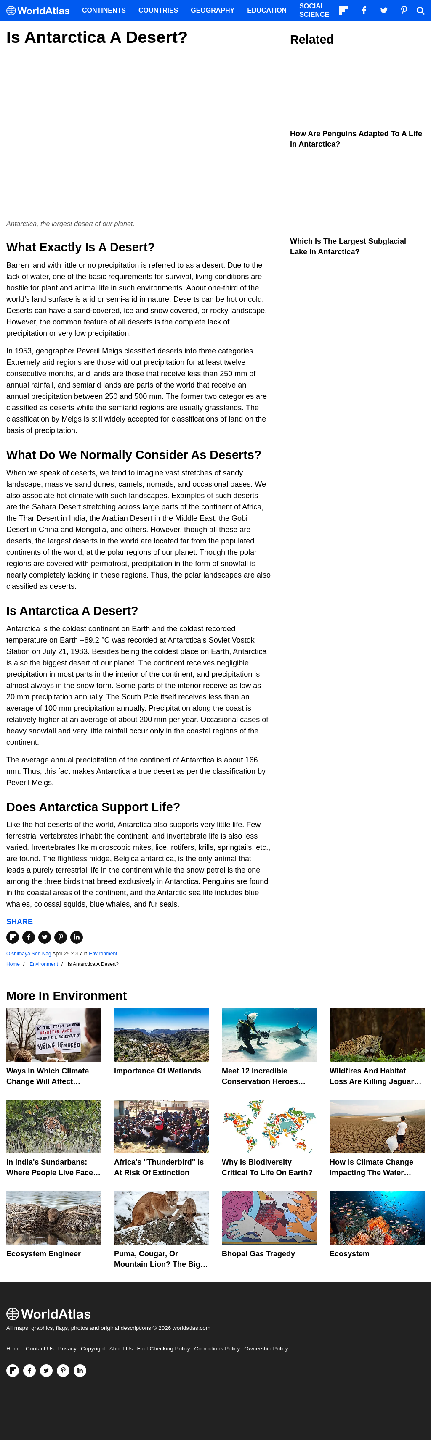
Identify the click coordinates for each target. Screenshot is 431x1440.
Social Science (314, 10)
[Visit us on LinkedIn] (80, 1370)
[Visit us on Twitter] (46, 1370)
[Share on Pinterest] (60, 937)
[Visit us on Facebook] (29, 1370)
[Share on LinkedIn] (76, 937)
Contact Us (40, 1348)
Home (13, 1348)
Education (267, 10)
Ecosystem (350, 1254)
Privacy (67, 1348)
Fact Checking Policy (163, 1348)
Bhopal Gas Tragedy (258, 1254)
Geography (212, 10)
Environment (103, 954)
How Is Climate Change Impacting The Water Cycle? (371, 1172)
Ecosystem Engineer (43, 1254)
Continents (104, 10)
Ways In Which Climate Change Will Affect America (47, 1081)
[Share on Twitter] (44, 937)
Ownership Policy (266, 1348)
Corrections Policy (217, 1348)
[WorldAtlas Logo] (41, 11)
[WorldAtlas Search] (420, 10)
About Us (121, 1348)
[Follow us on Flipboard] (12, 1370)
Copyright (93, 1348)
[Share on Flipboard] (12, 937)
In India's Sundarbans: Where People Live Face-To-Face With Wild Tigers (51, 1172)
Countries (158, 10)
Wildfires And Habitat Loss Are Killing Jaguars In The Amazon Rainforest (376, 1081)
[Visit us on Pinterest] (63, 1370)
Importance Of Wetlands (157, 1071)
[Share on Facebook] (28, 937)
